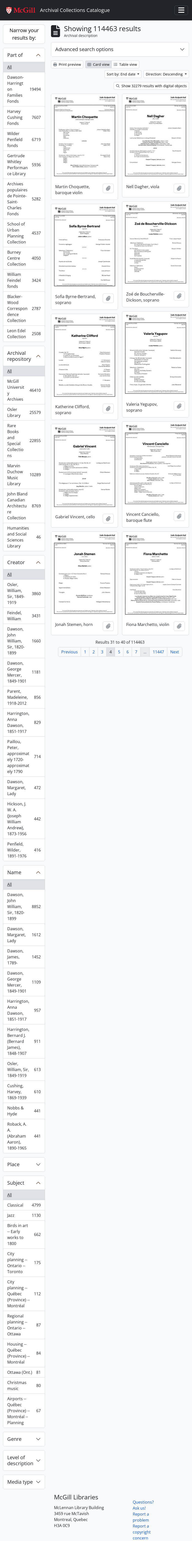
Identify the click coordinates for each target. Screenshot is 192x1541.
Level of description (20, 1460)
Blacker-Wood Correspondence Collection (24, 308)
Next (174, 652)
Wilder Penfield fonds (24, 139)
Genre (14, 1439)
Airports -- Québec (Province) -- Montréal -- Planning (24, 1410)
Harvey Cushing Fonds (24, 117)
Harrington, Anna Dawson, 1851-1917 (24, 722)
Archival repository (19, 356)
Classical (24, 1206)
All (9, 67)
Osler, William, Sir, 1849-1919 (24, 593)
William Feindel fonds (24, 280)
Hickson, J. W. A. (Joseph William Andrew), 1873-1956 (24, 819)
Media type (20, 1481)
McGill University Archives (24, 390)
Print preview (67, 64)
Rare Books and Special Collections (24, 440)
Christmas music (24, 1385)
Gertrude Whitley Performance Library (24, 164)
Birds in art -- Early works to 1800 (24, 1234)
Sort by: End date (121, 74)
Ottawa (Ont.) (24, 1373)
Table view (125, 64)
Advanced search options (84, 49)
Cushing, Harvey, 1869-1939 (24, 1091)
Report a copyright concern (142, 1532)
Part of (15, 55)
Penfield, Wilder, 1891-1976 (24, 850)
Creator (16, 562)
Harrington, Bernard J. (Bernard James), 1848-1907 (24, 1041)
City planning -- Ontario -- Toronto (24, 1262)
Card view (99, 64)
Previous (69, 652)
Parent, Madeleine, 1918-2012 (24, 697)
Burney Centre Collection (24, 258)
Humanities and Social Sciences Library (24, 537)
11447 (158, 652)
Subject (15, 1182)
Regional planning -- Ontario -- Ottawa (24, 1325)
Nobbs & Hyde (24, 1111)
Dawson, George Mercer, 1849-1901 (24, 672)
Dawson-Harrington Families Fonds (24, 89)
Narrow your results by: (24, 34)
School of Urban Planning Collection (24, 233)
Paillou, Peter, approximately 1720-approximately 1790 (24, 756)
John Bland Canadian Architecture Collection (24, 506)
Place (13, 1164)
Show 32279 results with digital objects (151, 85)
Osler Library (24, 412)
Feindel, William (24, 615)
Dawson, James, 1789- (24, 957)
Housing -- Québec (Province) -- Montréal (24, 1353)
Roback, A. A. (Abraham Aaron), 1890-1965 (24, 1136)
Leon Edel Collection (24, 333)
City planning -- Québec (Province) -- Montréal (24, 1294)
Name (14, 872)
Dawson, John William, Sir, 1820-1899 (24, 641)
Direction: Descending (165, 74)
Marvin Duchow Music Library (24, 474)
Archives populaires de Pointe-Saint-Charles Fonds (24, 199)
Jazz (24, 1216)
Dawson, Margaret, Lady (24, 787)
